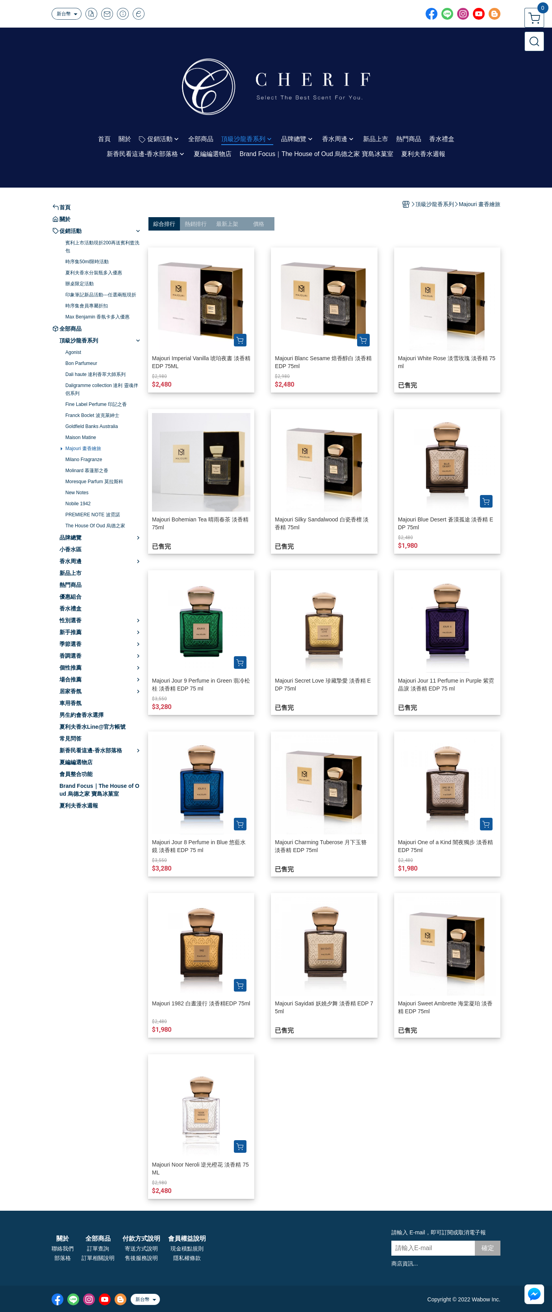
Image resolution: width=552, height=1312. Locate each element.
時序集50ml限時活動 (87, 261)
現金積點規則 (187, 1248)
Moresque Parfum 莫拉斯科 (94, 481)
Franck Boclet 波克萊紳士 (92, 415)
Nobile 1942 (78, 503)
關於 (62, 1239)
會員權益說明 (187, 1239)
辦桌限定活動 (79, 284)
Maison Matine (80, 437)
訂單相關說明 (98, 1258)
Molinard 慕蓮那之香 (86, 470)
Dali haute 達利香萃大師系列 (95, 374)
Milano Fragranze (83, 459)
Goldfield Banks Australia (91, 426)
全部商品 (98, 1239)
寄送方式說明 (141, 1248)
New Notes (77, 492)
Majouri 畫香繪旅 (83, 448)
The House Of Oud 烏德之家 (95, 526)
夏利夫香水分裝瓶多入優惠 (93, 272)
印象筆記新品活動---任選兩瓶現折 (100, 295)
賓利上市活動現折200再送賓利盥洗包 (102, 246)
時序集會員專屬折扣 (86, 306)
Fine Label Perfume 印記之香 (96, 404)
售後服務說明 (141, 1258)
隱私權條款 (187, 1258)
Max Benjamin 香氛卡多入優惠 (97, 317)
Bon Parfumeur (81, 363)
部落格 (62, 1258)
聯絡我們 (63, 1248)
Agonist (73, 352)
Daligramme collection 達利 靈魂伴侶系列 (101, 389)
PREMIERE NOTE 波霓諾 (92, 514)
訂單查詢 (98, 1248)
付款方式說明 (141, 1239)
